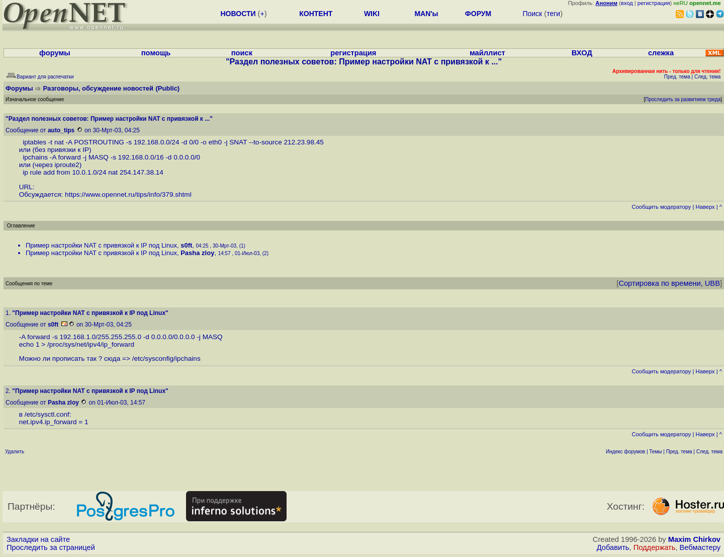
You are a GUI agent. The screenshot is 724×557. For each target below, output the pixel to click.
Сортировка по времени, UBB (669, 283)
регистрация (654, 3)
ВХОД (582, 53)
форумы (54, 53)
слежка (661, 53)
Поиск (532, 14)
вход (627, 3)
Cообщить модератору (661, 207)
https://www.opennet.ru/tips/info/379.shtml (128, 194)
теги (553, 14)
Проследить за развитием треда (682, 99)
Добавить (613, 547)
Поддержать (655, 547)
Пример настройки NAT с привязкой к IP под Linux (101, 245)
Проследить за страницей (51, 547)
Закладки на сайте (38, 539)
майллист (487, 53)
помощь (156, 53)
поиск (241, 53)
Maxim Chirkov (694, 539)
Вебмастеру (700, 547)
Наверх (705, 207)
